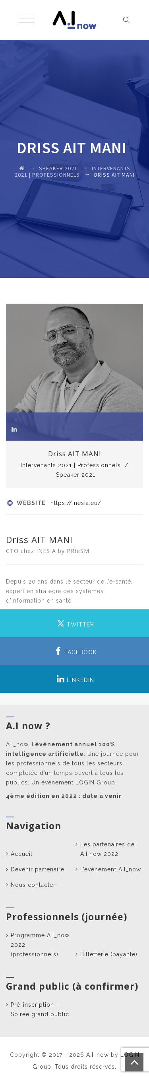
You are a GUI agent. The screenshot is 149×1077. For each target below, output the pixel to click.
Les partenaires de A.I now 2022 (107, 849)
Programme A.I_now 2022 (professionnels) (40, 945)
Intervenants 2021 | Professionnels (71, 465)
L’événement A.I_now (110, 869)
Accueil (22, 854)
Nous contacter (33, 885)
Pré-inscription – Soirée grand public (40, 1009)
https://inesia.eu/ (75, 503)
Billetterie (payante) (108, 954)
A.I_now (97, 1055)
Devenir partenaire (37, 869)
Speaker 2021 (75, 475)
